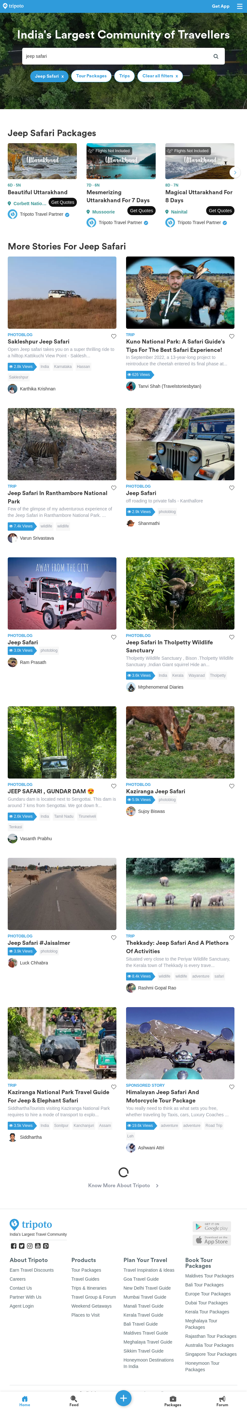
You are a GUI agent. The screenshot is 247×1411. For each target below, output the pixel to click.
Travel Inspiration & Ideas (149, 1270)
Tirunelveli (87, 816)
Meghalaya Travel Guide (148, 1342)
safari (219, 976)
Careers (18, 1279)
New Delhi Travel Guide (147, 1288)
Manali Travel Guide (144, 1306)
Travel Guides (85, 1279)
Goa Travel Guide (141, 1279)
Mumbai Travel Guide (145, 1297)
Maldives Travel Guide (146, 1333)
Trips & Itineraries (88, 1288)
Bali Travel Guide (141, 1324)
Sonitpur (61, 1125)
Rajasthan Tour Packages (210, 1336)
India (45, 366)
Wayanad (196, 675)
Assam (105, 1125)
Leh (130, 1136)
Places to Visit (85, 1315)
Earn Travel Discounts (32, 1270)
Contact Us (21, 1288)
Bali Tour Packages (204, 1284)
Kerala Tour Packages (207, 1311)
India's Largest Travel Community (38, 1234)
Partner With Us (25, 1297)
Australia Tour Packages (209, 1345)
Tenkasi (15, 827)
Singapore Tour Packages (211, 1354)
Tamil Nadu (63, 816)
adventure (200, 976)
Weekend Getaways (91, 1306)
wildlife (46, 526)
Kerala (178, 675)
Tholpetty (218, 675)
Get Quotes (62, 202)
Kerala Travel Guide (143, 1315)
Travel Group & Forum (93, 1297)
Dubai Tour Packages (206, 1302)
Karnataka (63, 366)
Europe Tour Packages (208, 1293)
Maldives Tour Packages (209, 1275)
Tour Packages (86, 1270)
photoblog (167, 512)
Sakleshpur (18, 377)
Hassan (83, 366)
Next (235, 173)
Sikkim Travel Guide (143, 1351)
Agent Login (22, 1306)
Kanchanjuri (84, 1125)
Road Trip (214, 1125)
